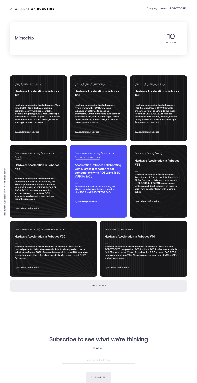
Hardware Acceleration (88, 175)
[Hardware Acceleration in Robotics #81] (38, 108)
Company (152, 9)
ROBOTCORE (178, 9)
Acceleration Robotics (28, 132)
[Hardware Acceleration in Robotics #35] (158, 199)
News (163, 9)
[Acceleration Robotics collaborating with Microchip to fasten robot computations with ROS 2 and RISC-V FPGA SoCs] (98, 199)
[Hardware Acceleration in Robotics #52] (98, 108)
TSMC (88, 84)
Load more (98, 304)
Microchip (28, 84)
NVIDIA (79, 84)
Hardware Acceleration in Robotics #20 (40, 254)
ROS (17, 84)
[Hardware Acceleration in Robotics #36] (38, 199)
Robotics (140, 84)
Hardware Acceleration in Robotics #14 (130, 254)
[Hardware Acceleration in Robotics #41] (158, 108)
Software (98, 84)
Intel (150, 84)
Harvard (46, 247)
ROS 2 (18, 175)
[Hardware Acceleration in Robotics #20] (53, 267)
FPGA (38, 84)
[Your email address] (98, 378)
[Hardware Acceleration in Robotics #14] (143, 267)
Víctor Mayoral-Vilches (87, 220)
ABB (129, 247)
